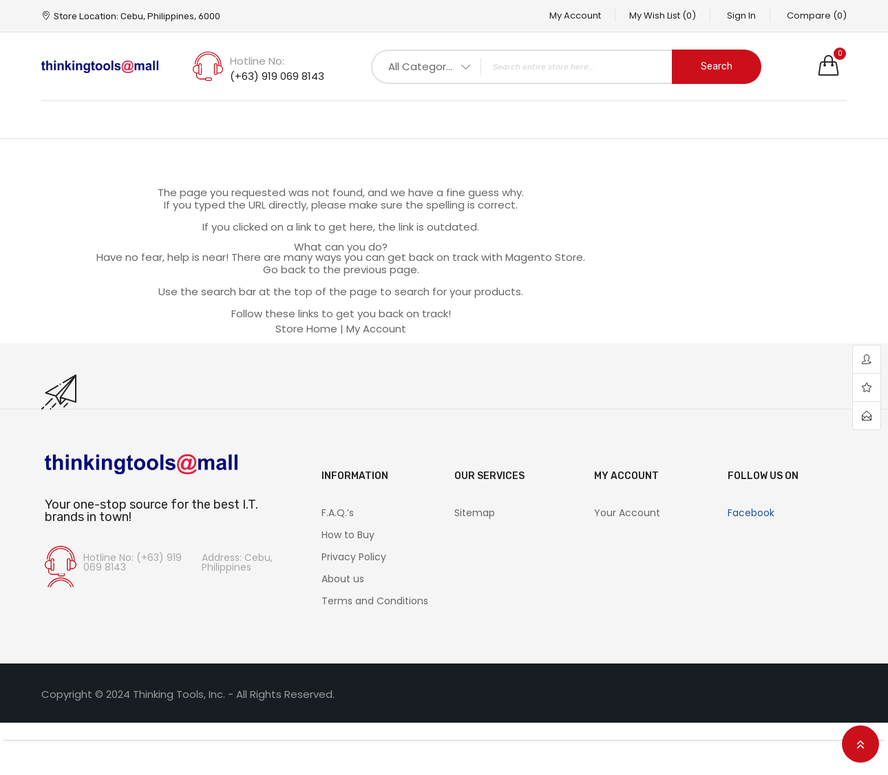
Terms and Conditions (374, 601)
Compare (817, 15)
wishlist (866, 388)
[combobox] (566, 67)
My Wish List (662, 15)
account (866, 360)
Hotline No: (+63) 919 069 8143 (132, 562)
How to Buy (347, 535)
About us (342, 579)
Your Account (627, 513)
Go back (284, 269)
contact (866, 415)
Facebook (751, 513)
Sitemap (474, 513)
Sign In (741, 15)
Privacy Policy (353, 557)
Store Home (306, 328)
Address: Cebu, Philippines (237, 562)
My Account (575, 15)
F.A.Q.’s (337, 513)
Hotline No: (257, 61)
